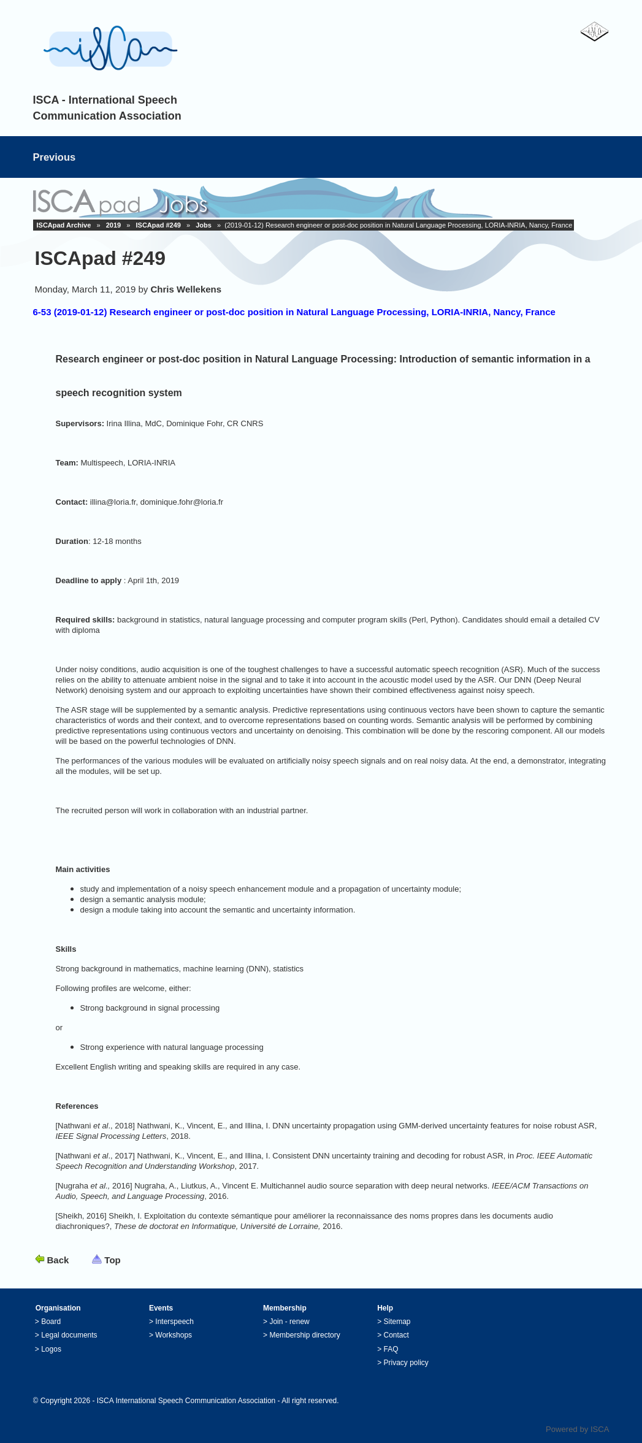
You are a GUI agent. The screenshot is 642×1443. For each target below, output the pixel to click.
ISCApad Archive (64, 225)
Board (51, 1321)
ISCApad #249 (158, 225)
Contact (396, 1335)
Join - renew (289, 1321)
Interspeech (174, 1321)
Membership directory (304, 1335)
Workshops (173, 1335)
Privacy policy (406, 1362)
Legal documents (69, 1335)
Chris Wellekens (186, 289)
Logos (51, 1349)
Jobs (204, 225)
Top (112, 1260)
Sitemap (397, 1321)
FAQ (391, 1349)
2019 (113, 225)
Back (58, 1260)
